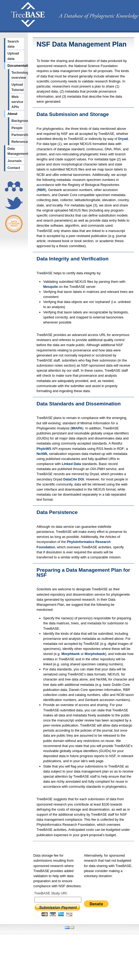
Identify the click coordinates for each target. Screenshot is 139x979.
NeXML (42, 454)
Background (17, 121)
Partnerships (17, 135)
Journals (14, 161)
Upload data (13, 55)
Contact (13, 168)
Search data (13, 43)
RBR (41, 190)
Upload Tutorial (17, 87)
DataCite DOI (73, 479)
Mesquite (50, 287)
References (17, 142)
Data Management (15, 151)
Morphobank (95, 654)
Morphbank (70, 654)
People (17, 128)
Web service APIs (17, 102)
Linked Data (71, 464)
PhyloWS (44, 449)
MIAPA (76, 428)
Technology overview (17, 75)
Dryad (123, 139)
